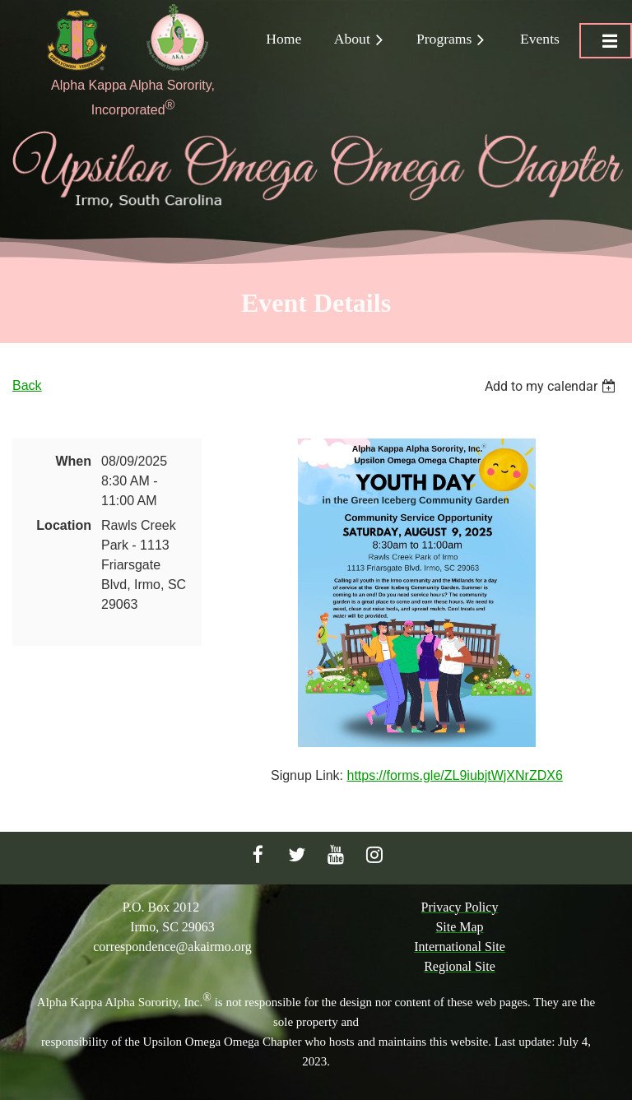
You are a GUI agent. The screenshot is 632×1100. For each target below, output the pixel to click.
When (73, 461)
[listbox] (552, 386)
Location (63, 525)
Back (27, 385)
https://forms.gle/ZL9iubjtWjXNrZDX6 (454, 775)
